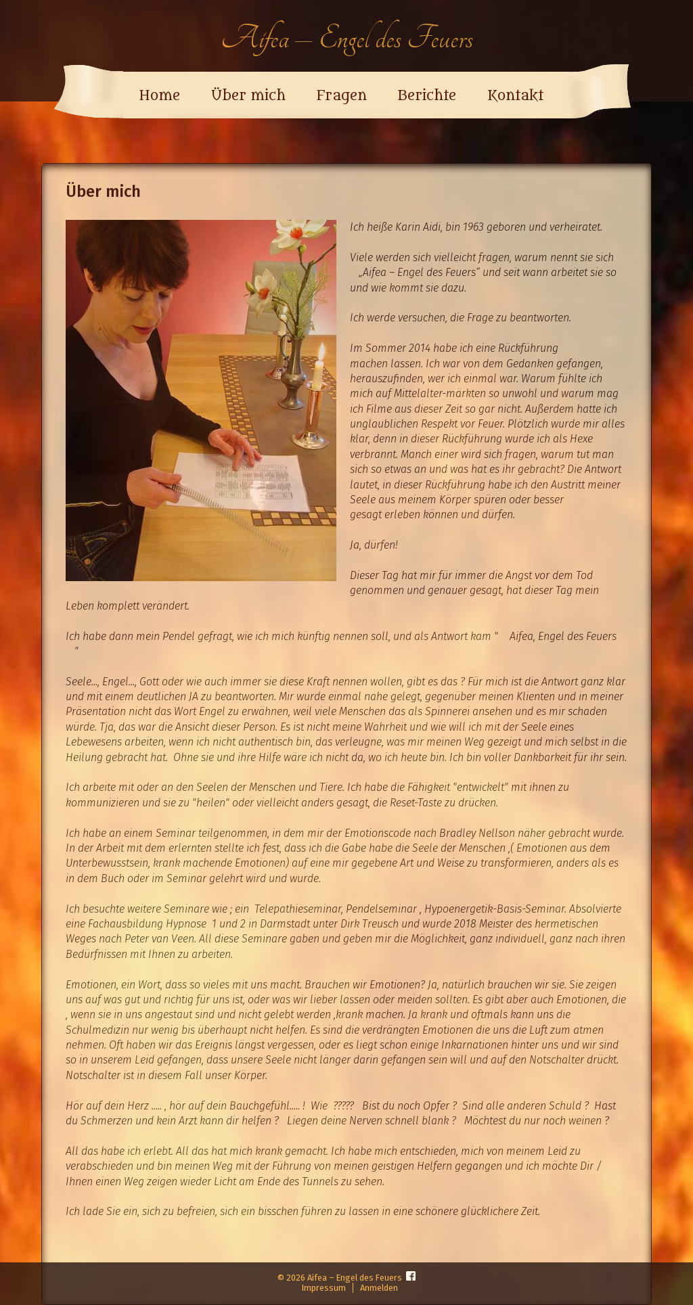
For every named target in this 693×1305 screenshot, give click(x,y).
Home (159, 96)
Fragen (342, 96)
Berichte (427, 96)
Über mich (248, 96)
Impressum (324, 1288)
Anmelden (379, 1288)
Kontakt (515, 96)
